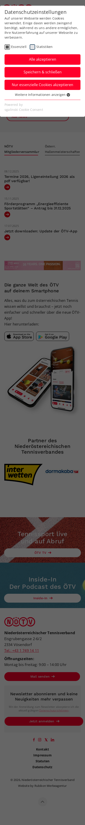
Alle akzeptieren (42, 59)
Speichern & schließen (43, 72)
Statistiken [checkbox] (44, 47)
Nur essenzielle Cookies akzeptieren (42, 84)
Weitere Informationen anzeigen (42, 94)
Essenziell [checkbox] (19, 47)
